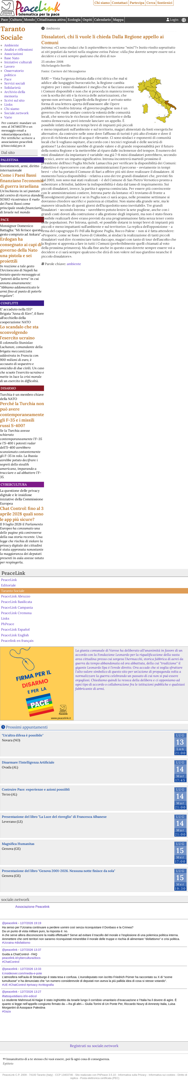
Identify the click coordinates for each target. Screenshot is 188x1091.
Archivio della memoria (14, 94)
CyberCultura (14, 484)
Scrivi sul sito (14, 100)
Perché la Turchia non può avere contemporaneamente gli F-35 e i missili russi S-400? (22, 414)
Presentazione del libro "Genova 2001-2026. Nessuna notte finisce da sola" (58, 871)
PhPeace (7, 624)
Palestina (9, 160)
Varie (8, 117)
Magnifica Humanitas (18, 844)
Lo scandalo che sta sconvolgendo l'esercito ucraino (19, 332)
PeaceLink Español (15, 629)
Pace (4, 20)
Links (8, 104)
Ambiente (11, 45)
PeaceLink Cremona (16, 613)
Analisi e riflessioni (18, 49)
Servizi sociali (14, 83)
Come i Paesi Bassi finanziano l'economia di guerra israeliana (22, 180)
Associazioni (13, 54)
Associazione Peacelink (32, 906)
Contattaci (120, 3)
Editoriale (8, 585)
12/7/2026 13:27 (30, 991)
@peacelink (9, 923)
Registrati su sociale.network (94, 1045)
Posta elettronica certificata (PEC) (99, 1078)
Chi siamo (102, 3)
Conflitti (9, 303)
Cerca (150, 3)
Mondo (29, 20)
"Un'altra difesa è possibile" (22, 735)
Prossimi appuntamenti (26, 727)
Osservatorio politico (14, 73)
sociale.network (15, 899)
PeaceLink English (15, 635)
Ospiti (87, 20)
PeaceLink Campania (17, 607)
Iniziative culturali (18, 62)
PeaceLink (13, 573)
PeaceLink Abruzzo (15, 596)
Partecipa (137, 3)
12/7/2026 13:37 (30, 949)
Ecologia (74, 20)
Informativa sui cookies (162, 1074)
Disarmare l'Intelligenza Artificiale (28, 762)
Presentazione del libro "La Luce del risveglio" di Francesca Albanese (54, 817)
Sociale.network (16, 113)
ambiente (74, 264)
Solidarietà (12, 87)
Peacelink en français (17, 640)
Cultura (16, 20)
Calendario (102, 20)
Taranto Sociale (13, 33)
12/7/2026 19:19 (30, 923)
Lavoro (9, 66)
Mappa (118, 20)
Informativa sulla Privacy (132, 1074)
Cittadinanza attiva (51, 20)
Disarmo (8, 388)
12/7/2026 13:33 (30, 969)
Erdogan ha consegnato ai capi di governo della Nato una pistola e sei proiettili (20, 250)
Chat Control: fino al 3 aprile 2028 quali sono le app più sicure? (22, 514)
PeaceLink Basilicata (16, 602)
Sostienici (164, 3)
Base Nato (11, 58)
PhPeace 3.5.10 (106, 1074)
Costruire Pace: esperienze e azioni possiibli (36, 789)
